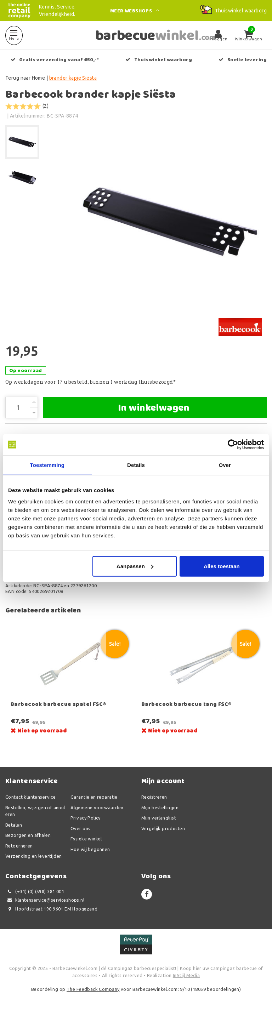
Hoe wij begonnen (90, 849)
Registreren (154, 796)
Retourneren (19, 845)
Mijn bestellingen (159, 807)
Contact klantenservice (30, 796)
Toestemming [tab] (47, 465)
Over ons (80, 828)
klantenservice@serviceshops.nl (44, 900)
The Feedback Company (93, 989)
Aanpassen (135, 566)
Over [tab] (225, 465)
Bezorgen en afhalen (28, 835)
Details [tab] (136, 465)
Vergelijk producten (163, 828)
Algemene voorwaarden (96, 807)
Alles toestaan (222, 566)
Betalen (13, 824)
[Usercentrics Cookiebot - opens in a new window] (233, 444)
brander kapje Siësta (73, 78)
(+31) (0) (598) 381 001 (34, 891)
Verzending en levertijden (33, 856)
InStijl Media (186, 975)
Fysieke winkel (86, 838)
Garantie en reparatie (94, 796)
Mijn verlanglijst (158, 817)
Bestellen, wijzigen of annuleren (35, 811)
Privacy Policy (85, 817)
